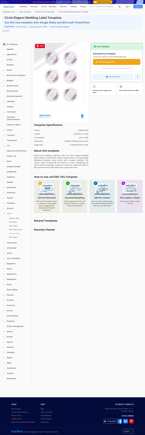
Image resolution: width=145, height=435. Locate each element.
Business (34, 6)
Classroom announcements (13, 118)
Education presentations (17, 151)
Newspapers (11, 279)
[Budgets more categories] (4, 80)
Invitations (11, 192)
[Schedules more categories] (4, 352)
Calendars (11, 101)
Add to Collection (113, 77)
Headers (10, 182)
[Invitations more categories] (4, 193)
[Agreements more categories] (4, 54)
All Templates (10, 44)
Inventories (11, 187)
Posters (10, 310)
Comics (9, 130)
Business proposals (14, 96)
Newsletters (11, 274)
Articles (10, 59)
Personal (63, 6)
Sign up (138, 6)
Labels (9, 213)
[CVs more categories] (4, 146)
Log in (127, 6)
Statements (11, 368)
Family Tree (11, 156)
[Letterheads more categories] (4, 248)
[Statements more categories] (4, 368)
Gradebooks (11, 172)
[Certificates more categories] (4, 112)
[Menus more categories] (4, 269)
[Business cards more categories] (4, 86)
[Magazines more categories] (4, 264)
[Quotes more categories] (4, 331)
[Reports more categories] (4, 342)
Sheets (9, 358)
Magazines (11, 263)
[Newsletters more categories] (4, 274)
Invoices (10, 198)
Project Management (15, 326)
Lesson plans (12, 243)
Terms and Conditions (19, 412)
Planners (10, 295)
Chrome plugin (46, 419)
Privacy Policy (16, 415)
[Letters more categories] (4, 253)
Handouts (11, 177)
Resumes (10, 347)
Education (52, 6)
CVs (8, 145)
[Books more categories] (4, 70)
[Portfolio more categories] (4, 300)
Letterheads (11, 248)
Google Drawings (13, 166)
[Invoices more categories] (4, 198)
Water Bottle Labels (15, 230)
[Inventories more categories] (4, 187)
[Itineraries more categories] (4, 203)
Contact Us (45, 422)
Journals (10, 208)
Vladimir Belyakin (63, 27)
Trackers (10, 373)
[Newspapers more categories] (4, 279)
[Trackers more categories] (4, 373)
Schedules (11, 352)
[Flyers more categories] (4, 161)
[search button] (119, 6)
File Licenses (16, 409)
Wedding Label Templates (45, 12)
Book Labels (13, 226)
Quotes (10, 331)
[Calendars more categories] (4, 101)
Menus (9, 269)
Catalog (10, 107)
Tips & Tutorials (47, 412)
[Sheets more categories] (4, 358)
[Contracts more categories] (4, 135)
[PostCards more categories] (4, 305)
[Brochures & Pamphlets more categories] (4, 75)
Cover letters (12, 140)
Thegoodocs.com (8, 12)
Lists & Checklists (13, 258)
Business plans (12, 91)
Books (9, 70)
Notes (9, 284)
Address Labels (14, 218)
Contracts (11, 135)
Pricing (83, 6)
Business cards (12, 86)
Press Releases (12, 316)
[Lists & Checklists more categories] (4, 258)
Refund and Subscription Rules (23, 422)
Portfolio (10, 300)
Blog (42, 409)
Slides (9, 363)
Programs (10, 321)
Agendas (10, 49)
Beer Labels (13, 222)
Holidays (73, 6)
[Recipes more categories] (4, 337)
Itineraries (11, 203)
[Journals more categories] (4, 208)
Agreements (11, 54)
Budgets (10, 80)
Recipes (10, 337)
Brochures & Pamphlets (16, 75)
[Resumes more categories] (4, 347)
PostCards (11, 305)
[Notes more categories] (4, 284)
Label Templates (25, 12)
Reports (10, 342)
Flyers (9, 161)
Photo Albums (12, 290)
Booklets (10, 65)
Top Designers (46, 415)
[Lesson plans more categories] (4, 243)
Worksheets (11, 378)
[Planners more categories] (4, 295)
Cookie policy (16, 419)
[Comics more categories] (4, 130)
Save (40, 46)
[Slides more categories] (4, 363)
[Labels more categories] (4, 213)
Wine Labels (13, 237)
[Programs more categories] (4, 321)
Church (44, 6)
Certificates (11, 112)
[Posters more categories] (4, 311)
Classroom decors (14, 125)
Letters (9, 253)
